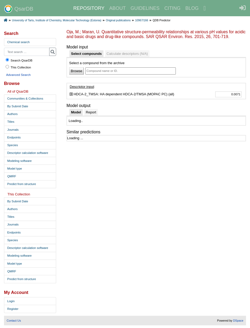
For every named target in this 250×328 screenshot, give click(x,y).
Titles (10, 121)
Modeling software (19, 160)
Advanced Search (18, 74)
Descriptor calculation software (27, 152)
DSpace (238, 320)
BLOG (192, 8)
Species (12, 145)
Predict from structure (21, 184)
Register (12, 308)
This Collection (18, 67)
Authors (12, 114)
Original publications (118, 20)
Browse (76, 71)
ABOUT (117, 8)
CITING (172, 8)
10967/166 (141, 20)
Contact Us (14, 320)
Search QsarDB (18, 60)
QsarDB (18, 9)
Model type (14, 168)
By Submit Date (17, 106)
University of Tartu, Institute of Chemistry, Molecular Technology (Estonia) (56, 20)
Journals (13, 129)
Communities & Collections (25, 98)
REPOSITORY (88, 8)
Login (11, 301)
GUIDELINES (145, 8)
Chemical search (18, 42)
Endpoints (13, 137)
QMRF (11, 176)
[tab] (86, 53)
